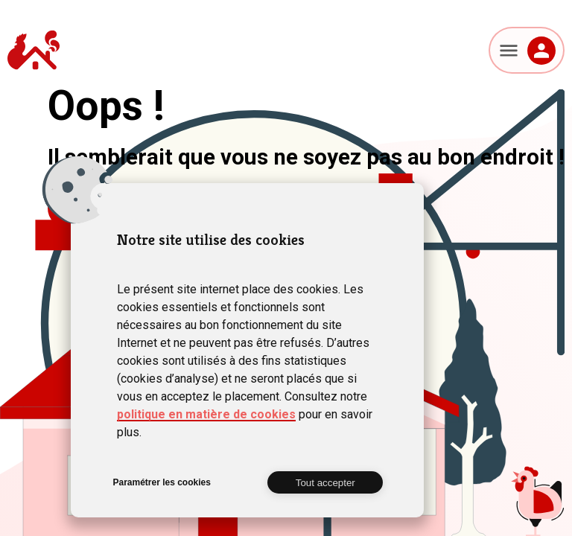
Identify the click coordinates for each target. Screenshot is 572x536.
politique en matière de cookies (206, 414)
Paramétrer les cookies (161, 482)
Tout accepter (325, 482)
